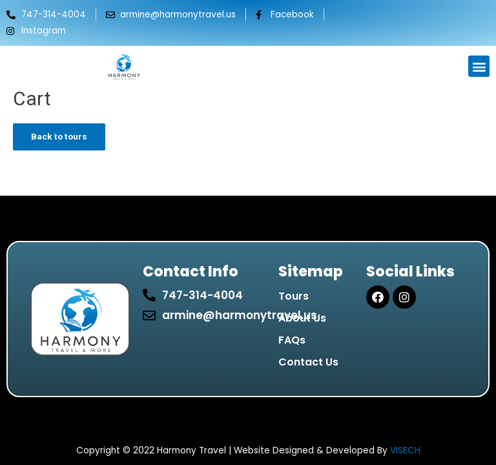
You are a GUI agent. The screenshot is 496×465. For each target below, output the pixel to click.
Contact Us (308, 362)
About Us (302, 318)
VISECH (405, 450)
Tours (293, 296)
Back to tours (59, 136)
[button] (479, 66)
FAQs (291, 340)
